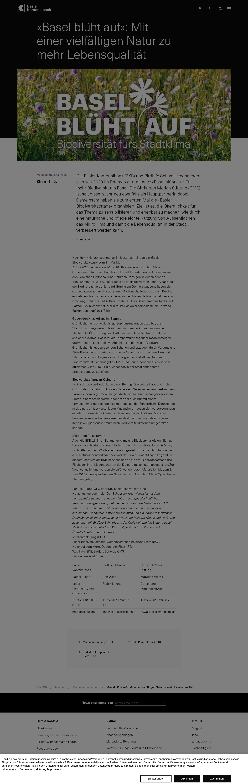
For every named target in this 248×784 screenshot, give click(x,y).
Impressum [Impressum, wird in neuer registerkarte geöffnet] (54, 772)
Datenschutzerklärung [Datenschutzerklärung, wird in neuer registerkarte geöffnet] (32, 772)
